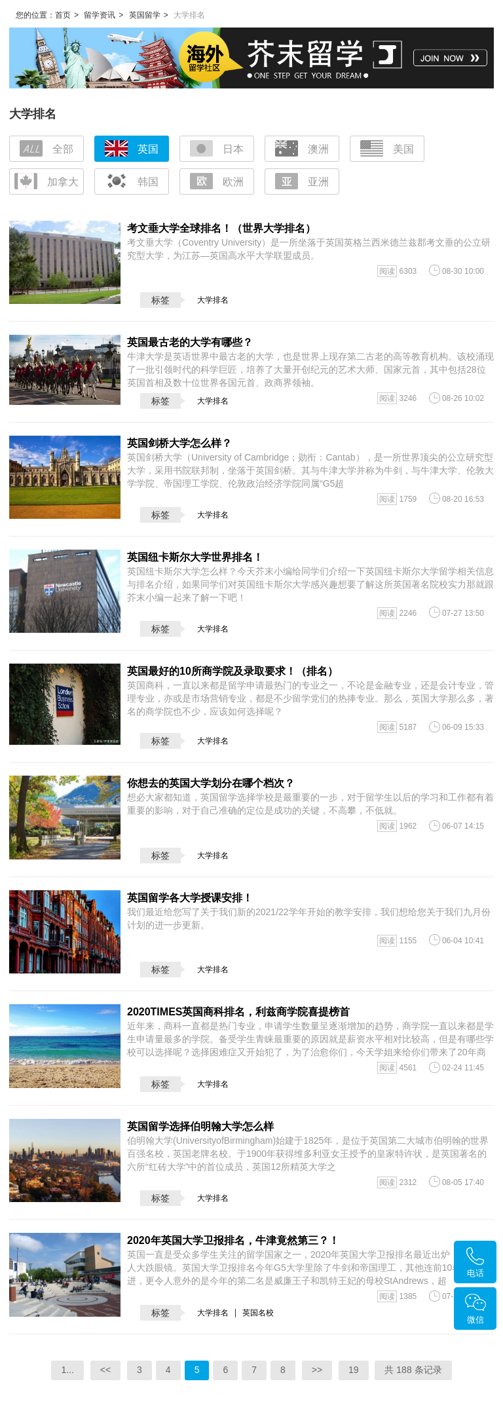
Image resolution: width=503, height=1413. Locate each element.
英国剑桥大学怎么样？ (179, 443)
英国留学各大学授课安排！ (190, 897)
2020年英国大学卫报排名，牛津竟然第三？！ (233, 1240)
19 (353, 1370)
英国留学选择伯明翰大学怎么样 (200, 1126)
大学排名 (213, 300)
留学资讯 (99, 15)
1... (67, 1370)
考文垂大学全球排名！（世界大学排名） (221, 228)
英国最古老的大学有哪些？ (190, 342)
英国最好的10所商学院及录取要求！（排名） (232, 671)
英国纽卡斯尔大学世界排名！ (195, 557)
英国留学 (144, 15)
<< (105, 1370)
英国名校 (258, 1312)
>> (317, 1370)
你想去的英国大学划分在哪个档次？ (211, 783)
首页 (63, 15)
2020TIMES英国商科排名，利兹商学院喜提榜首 (238, 1011)
